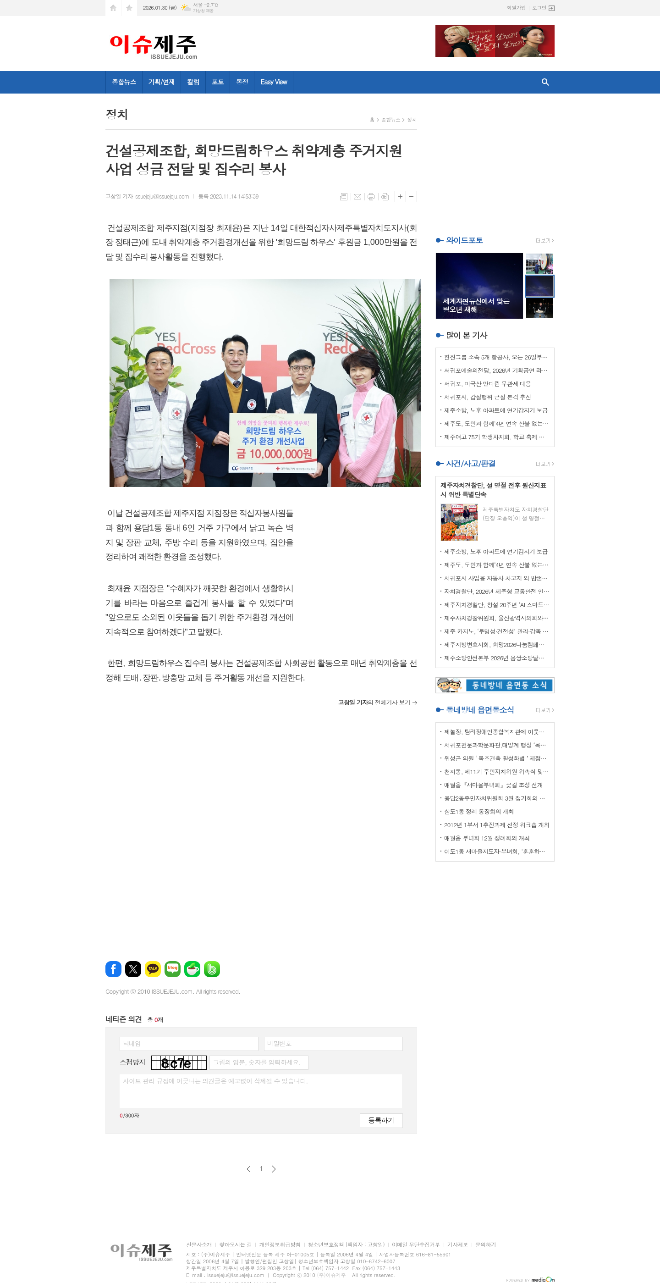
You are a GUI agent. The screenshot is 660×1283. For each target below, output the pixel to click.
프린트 (371, 196)
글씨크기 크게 (400, 196)
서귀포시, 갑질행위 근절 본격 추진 (487, 397)
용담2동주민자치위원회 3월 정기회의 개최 (497, 798)
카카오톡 (153, 969)
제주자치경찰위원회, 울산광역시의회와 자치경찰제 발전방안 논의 (497, 618)
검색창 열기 (545, 82)
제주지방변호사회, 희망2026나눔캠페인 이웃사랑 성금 (497, 644)
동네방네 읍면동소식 (480, 709)
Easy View (273, 81)
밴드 (212, 969)
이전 (248, 1169)
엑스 (133, 969)
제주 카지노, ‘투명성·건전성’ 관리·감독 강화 (497, 631)
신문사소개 (199, 1244)
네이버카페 (192, 969)
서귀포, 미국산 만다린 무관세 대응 (487, 383)
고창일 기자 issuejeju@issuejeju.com (147, 196)
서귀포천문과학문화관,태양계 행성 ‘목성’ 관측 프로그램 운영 (497, 745)
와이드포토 (464, 240)
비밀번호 (279, 1043)
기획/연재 (161, 81)
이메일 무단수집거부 (416, 1244)
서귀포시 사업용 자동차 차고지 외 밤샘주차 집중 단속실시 (497, 578)
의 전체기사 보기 (374, 702)
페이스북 (113, 969)
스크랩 (385, 196)
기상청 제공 (203, 11)
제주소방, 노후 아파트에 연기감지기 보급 (496, 410)
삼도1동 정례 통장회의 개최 (479, 811)
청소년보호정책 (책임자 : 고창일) (346, 1244)
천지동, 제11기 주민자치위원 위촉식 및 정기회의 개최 (497, 771)
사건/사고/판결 (470, 463)
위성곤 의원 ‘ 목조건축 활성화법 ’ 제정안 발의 (497, 758)
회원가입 (516, 7)
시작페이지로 (113, 8)
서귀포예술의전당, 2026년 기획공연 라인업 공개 (497, 370)
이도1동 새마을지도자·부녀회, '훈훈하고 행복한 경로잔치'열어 (497, 851)
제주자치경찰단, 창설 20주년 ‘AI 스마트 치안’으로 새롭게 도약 (497, 604)
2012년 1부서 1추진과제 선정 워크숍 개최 (497, 824)
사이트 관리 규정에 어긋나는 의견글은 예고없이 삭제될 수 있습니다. (215, 1081)
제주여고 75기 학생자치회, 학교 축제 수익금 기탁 (497, 436)
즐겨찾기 (129, 8)
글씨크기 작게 (411, 196)
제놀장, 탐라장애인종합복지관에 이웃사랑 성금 (497, 731)
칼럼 (193, 81)
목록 (343, 196)
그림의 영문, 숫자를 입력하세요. (256, 1062)
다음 (274, 1169)
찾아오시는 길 (235, 1244)
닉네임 (132, 1043)
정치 (412, 119)
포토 (218, 81)
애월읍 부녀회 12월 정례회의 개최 (487, 838)
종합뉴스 (124, 81)
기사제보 (457, 1244)
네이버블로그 (173, 969)
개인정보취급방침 (279, 1244)
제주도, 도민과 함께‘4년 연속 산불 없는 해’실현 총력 (497, 423)
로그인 (539, 7)
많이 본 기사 (466, 335)
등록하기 (381, 1120)
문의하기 (485, 1244)
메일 (357, 196)
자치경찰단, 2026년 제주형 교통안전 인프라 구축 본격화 (497, 591)
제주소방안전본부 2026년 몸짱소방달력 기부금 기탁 (497, 657)
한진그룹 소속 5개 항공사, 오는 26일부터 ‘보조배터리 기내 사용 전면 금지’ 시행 (497, 357)
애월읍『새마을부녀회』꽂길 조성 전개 (493, 784)
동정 (242, 81)
